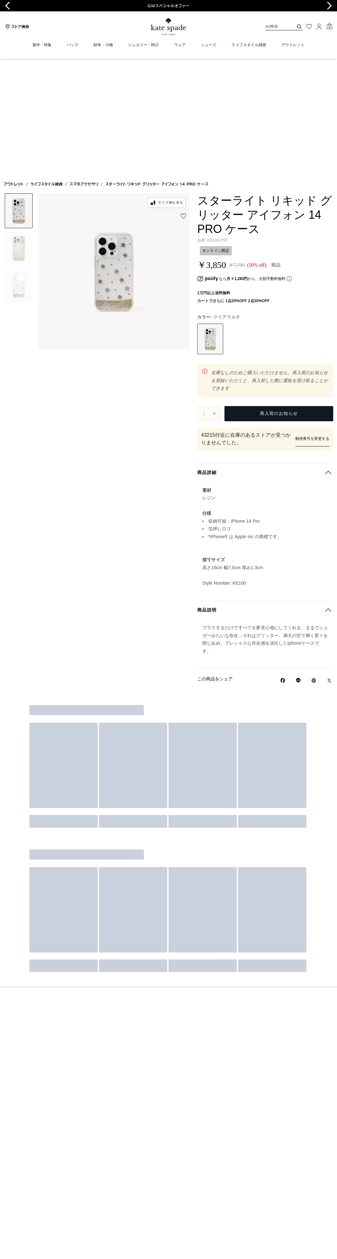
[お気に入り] (309, 26)
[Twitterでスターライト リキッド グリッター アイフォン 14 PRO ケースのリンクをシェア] (329, 563)
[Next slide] (329, 6)
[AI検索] (274, 26)
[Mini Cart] (329, 26)
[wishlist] (183, 101)
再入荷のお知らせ (279, 298)
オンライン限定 (215, 135)
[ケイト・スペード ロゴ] (168, 26)
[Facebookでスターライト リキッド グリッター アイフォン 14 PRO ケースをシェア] (283, 563)
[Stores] (16, 26)
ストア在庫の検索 (265, 317)
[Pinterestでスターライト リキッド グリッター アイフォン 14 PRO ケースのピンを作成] (314, 563)
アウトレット (13, 69)
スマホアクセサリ (84, 69)
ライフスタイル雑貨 (46, 69)
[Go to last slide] (8, 6)
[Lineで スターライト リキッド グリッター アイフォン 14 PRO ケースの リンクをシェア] (298, 563)
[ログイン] (319, 26)
